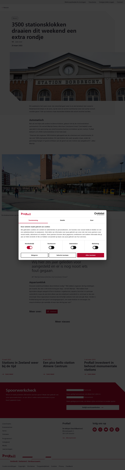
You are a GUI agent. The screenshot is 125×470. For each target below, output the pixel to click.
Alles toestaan (91, 255)
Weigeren (34, 255)
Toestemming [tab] (33, 220)
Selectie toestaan (63, 255)
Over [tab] (91, 220)
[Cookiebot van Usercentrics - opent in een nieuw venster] (95, 213)
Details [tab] (62, 220)
